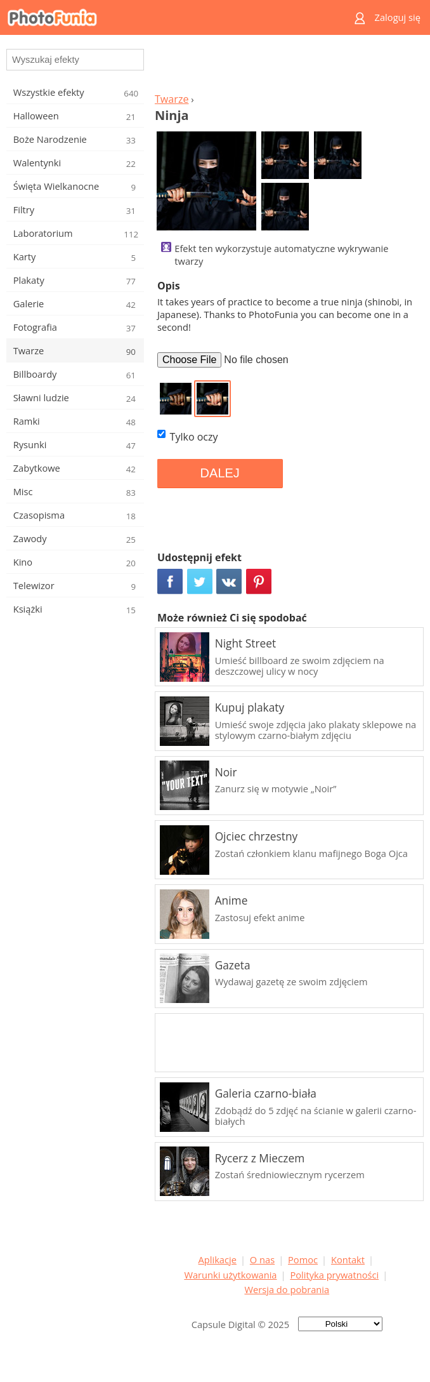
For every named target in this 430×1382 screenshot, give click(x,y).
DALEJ (220, 473)
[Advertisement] (286, 67)
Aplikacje (218, 1259)
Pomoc (303, 1259)
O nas (262, 1259)
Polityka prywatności (334, 1274)
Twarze (172, 99)
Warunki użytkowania (230, 1274)
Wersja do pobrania (286, 1289)
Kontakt (348, 1259)
